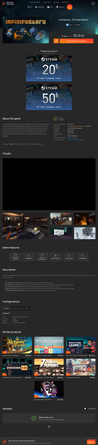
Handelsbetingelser (27, 412)
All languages (89, 370)
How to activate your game (74, 90)
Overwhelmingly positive (74, 101)
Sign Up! (91, 403)
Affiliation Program (27, 417)
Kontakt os (25, 420)
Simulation (74, 97)
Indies (69, 97)
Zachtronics (70, 92)
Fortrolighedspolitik (27, 414)
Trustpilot (5, 412)
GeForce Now (15, 105)
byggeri (27, 105)
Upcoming (56, 2)
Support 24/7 (64, 2)
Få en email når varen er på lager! (76, 41)
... (43, 105)
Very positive (71, 99)
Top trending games (35, 2)
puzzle (22, 105)
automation (34, 105)
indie (40, 105)
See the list (70, 86)
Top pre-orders (47, 2)
